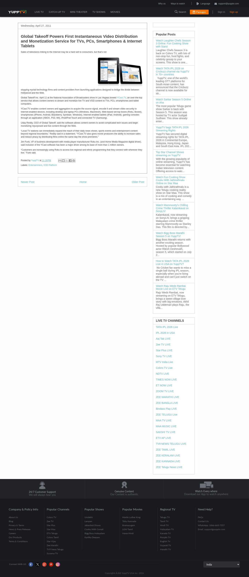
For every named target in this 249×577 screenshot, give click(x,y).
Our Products (15, 537)
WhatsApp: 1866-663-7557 (211, 525)
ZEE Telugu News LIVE (169, 467)
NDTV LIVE (162, 373)
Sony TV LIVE (164, 356)
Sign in (221, 12)
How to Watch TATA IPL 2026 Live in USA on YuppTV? (172, 262)
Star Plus (51, 525)
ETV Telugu (52, 533)
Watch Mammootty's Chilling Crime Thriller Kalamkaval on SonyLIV (172, 208)
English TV (165, 541)
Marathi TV (165, 549)
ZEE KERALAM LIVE (168, 455)
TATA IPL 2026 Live (167, 327)
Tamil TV (164, 521)
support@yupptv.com (226, 3)
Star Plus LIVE (164, 350)
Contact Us (203, 521)
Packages (201, 12)
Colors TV (51, 517)
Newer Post (27, 181)
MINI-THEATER (78, 12)
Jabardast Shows (93, 525)
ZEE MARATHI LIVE (167, 397)
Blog (11, 521)
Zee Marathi (52, 545)
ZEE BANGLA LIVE (167, 402)
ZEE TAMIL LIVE (165, 449)
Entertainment (35, 165)
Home (83, 181)
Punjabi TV (165, 537)
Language (195, 3)
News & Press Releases (19, 529)
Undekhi (89, 517)
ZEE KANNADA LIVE (168, 461)
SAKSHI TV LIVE (165, 432)
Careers (12, 533)
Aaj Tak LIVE (163, 338)
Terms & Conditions (18, 541)
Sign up (234, 12)
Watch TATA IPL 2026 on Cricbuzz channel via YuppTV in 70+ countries (172, 71)
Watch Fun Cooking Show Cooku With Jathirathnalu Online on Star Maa (170, 180)
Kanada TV (165, 533)
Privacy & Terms (16, 525)
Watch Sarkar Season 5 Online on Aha (173, 101)
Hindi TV (164, 525)
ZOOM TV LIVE (165, 391)
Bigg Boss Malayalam (95, 533)
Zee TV (50, 521)
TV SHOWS (98, 12)
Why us (162, 3)
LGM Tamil (127, 529)
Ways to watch (178, 3)
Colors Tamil (53, 537)
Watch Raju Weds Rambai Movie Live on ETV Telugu (171, 287)
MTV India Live (164, 362)
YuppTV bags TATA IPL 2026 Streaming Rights (172, 129)
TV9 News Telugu (55, 549)
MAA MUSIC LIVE (166, 426)
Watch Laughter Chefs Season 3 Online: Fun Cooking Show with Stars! (173, 43)
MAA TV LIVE (163, 420)
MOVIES (114, 12)
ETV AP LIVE (163, 437)
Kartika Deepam (92, 537)
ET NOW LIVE (164, 385)
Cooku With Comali (94, 529)
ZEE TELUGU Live (166, 414)
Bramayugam (128, 525)
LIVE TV (39, 12)
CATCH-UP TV (57, 12)
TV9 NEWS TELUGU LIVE (171, 443)
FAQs (200, 517)
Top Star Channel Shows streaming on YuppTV (170, 154)
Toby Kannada (129, 521)
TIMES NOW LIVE (166, 379)
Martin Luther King (131, 517)
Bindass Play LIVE (166, 408)
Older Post (138, 181)
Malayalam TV (167, 529)
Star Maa (51, 529)
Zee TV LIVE (163, 344)
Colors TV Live (164, 367)
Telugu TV (165, 517)
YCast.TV (121, 97)
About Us (13, 517)
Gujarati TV (165, 545)
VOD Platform (50, 165)
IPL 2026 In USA (165, 332)
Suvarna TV (52, 553)
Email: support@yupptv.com (211, 529)
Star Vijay (51, 541)
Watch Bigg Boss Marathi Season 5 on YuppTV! (170, 235)
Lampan (88, 521)
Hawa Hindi (128, 533)
